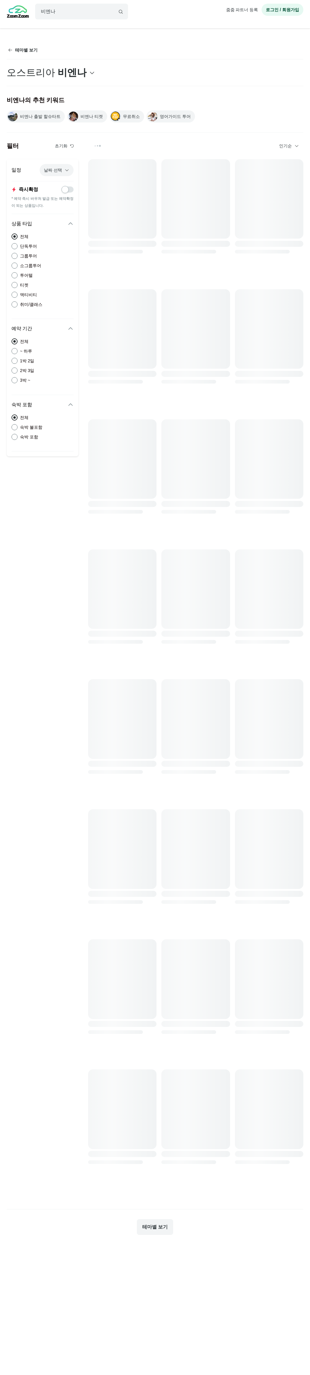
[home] (18, 12)
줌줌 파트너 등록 (242, 9)
